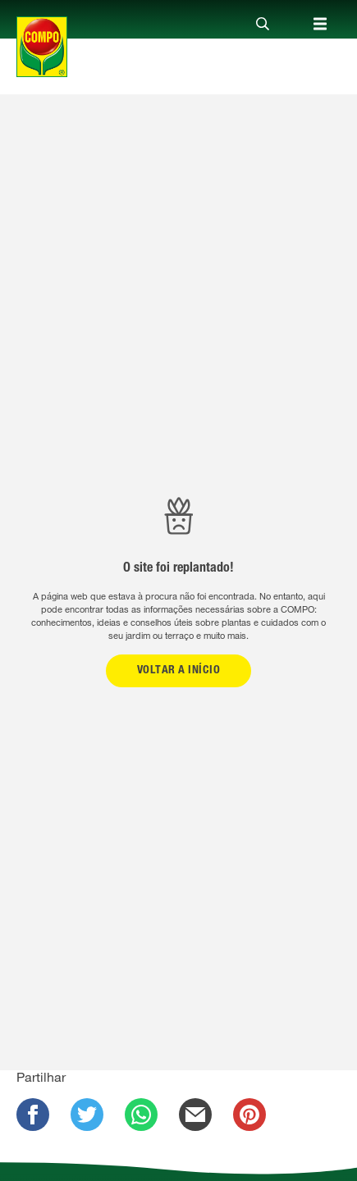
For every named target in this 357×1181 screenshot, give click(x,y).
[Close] (262, 24)
